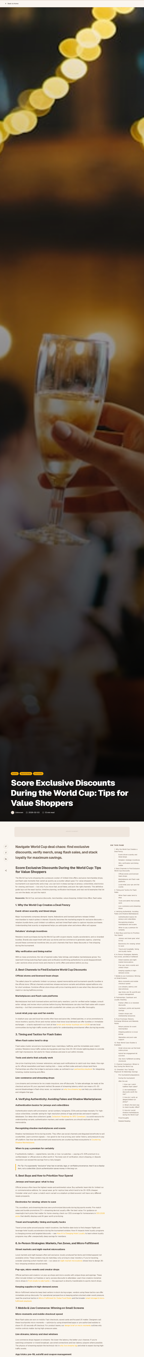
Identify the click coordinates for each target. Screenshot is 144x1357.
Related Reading (124, 1121)
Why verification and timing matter (128, 864)
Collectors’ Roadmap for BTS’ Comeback (69, 1116)
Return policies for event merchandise (127, 1028)
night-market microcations (71, 1261)
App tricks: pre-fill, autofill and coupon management (129, 993)
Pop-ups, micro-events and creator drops (128, 966)
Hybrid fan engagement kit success (127, 1054)
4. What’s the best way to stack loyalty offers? (131, 1106)
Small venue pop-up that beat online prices (129, 1049)
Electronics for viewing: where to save (129, 945)
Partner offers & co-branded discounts (128, 1004)
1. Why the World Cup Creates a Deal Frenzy (125, 850)
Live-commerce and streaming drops (129, 907)
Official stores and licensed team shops (128, 875)
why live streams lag (72, 1089)
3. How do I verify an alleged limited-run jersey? (130, 1099)
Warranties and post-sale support (127, 1038)
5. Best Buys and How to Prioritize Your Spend (126, 934)
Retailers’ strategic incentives (129, 860)
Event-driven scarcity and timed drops (127, 856)
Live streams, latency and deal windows (127, 988)
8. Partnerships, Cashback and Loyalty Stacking (125, 998)
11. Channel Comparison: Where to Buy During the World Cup (126, 1065)
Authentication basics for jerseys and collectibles (127, 918)
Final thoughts (123, 1118)
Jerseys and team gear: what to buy (129, 939)
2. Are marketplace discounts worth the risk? (130, 1092)
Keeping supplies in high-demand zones (127, 972)
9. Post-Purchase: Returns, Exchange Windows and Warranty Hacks (126, 1021)
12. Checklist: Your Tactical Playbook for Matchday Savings (126, 1071)
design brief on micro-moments (78, 1325)
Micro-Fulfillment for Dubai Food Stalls (55, 1298)
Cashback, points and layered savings (129, 1009)
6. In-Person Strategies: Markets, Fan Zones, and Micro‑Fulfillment (126, 955)
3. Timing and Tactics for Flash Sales (125, 891)
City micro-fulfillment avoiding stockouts (129, 1060)
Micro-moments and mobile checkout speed (128, 982)
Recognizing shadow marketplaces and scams (127, 923)
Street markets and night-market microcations (127, 961)
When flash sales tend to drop (127, 896)
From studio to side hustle (39, 1281)
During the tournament (126, 1078)
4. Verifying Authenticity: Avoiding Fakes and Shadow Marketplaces (126, 912)
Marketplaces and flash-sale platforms (128, 880)
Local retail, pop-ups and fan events (128, 886)
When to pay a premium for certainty (128, 929)
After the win (123, 1081)
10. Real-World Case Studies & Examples (125, 1044)
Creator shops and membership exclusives (126, 1015)
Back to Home (11, 4)
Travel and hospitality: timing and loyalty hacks (128, 950)
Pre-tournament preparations (128, 1075)
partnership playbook (83, 1069)
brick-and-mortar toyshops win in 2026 (73, 1024)
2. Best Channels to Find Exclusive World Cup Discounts (127, 870)
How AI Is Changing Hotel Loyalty (71, 1233)
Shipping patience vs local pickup (128, 1033)
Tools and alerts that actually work (129, 902)
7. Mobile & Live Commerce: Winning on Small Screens (127, 977)
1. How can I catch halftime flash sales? (130, 1085)
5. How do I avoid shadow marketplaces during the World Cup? (131, 1112)
